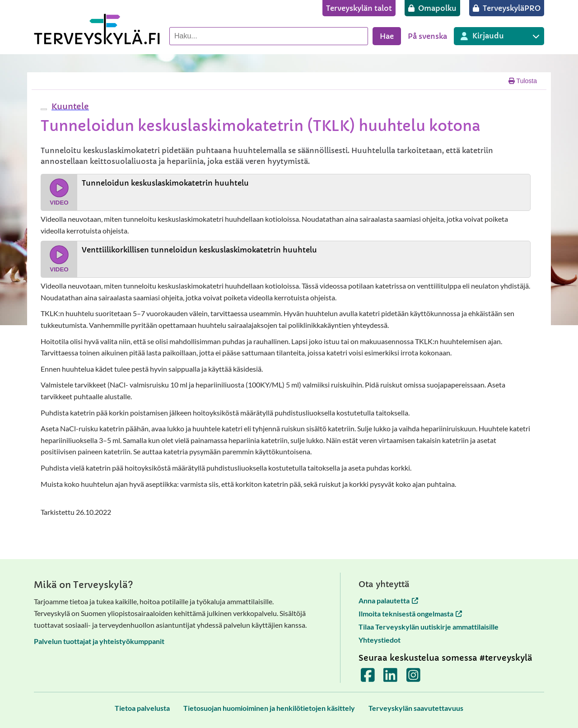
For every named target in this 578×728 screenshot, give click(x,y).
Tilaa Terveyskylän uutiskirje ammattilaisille (429, 626)
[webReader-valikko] (44, 109)
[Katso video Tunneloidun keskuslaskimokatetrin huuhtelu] (286, 192)
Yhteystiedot (380, 639)
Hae (387, 36)
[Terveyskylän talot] (359, 8)
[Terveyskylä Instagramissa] (413, 678)
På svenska (427, 36)
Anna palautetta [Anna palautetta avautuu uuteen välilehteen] (388, 600)
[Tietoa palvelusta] (142, 708)
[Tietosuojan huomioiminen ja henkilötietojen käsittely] (269, 708)
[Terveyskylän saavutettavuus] (415, 708)
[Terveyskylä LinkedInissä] (390, 678)
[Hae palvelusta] (268, 36)
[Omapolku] (432, 8)
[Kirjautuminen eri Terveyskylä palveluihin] (499, 36)
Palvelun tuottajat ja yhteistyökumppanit (99, 641)
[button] (69, 106)
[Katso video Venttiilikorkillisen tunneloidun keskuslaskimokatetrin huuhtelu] (286, 259)
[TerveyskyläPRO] (506, 8)
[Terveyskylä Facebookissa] (368, 678)
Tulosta (522, 80)
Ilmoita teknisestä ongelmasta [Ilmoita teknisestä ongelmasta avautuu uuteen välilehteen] (410, 613)
